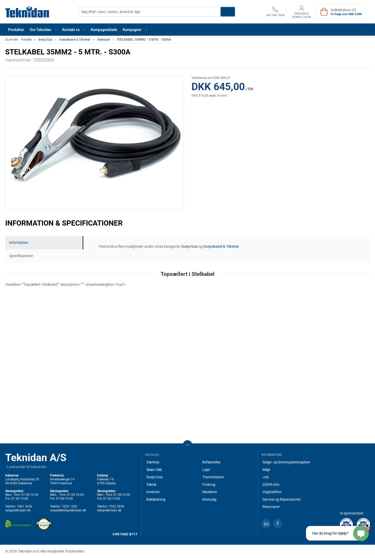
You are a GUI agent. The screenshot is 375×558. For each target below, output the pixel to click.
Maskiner (209, 492)
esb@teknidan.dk (109, 510)
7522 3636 (116, 506)
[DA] (27, 11)
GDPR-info (270, 484)
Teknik (151, 484)
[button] (43, 29)
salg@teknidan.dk (17, 510)
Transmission (213, 477)
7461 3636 (24, 506)
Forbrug (208, 484)
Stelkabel (103, 39)
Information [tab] (18, 242)
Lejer (206, 470)
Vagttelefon (272, 492)
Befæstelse (211, 462)
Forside (26, 39)
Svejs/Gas (45, 39)
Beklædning (155, 499)
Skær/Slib (154, 470)
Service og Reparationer (281, 499)
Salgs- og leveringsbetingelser (286, 462)
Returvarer (271, 507)
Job (265, 477)
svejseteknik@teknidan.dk (68, 510)
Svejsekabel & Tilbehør (74, 39)
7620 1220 (69, 506)
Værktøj (152, 462)
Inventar (153, 492)
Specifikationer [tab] (21, 256)
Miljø (266, 470)
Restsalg (209, 499)
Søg (228, 11)
